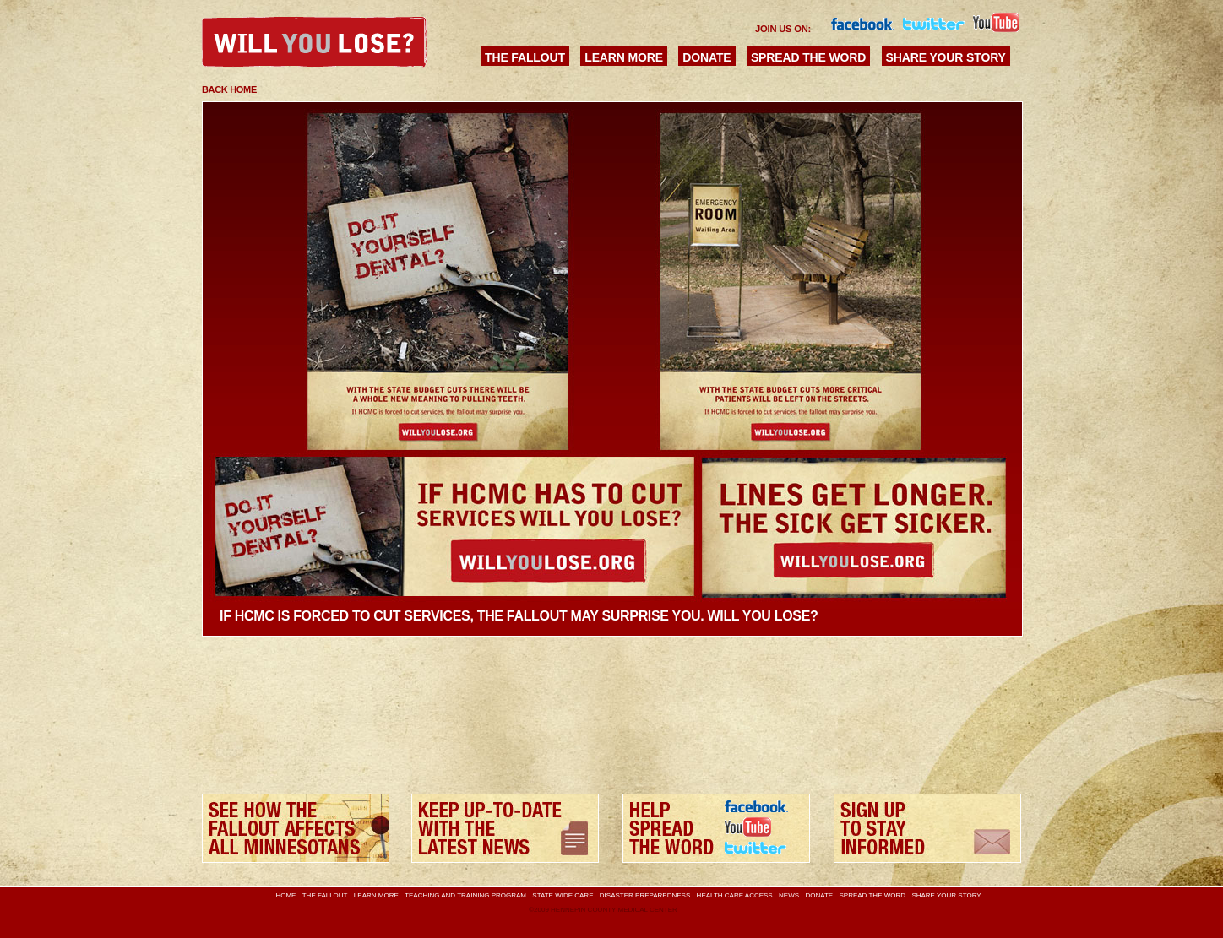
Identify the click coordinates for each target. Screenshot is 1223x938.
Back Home (229, 89)
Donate (706, 57)
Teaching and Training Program (465, 895)
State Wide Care (562, 895)
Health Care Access (735, 895)
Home (285, 895)
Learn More (623, 57)
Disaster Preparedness (645, 895)
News (789, 895)
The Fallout (525, 57)
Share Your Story (946, 57)
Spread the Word (808, 57)
